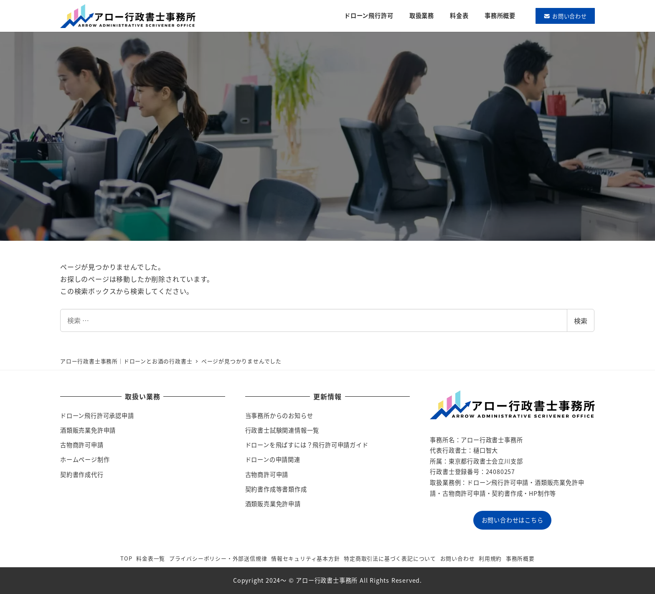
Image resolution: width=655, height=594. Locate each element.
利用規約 (490, 558)
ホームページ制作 (84, 459)
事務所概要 (520, 558)
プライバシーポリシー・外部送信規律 (218, 558)
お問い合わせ (565, 16)
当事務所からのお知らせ (279, 415)
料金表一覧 (150, 558)
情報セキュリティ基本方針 (305, 558)
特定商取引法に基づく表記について (390, 558)
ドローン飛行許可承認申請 (97, 415)
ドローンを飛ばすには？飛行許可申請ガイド (306, 445)
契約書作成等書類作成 (276, 489)
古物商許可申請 (82, 445)
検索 (580, 321)
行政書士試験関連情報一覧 (282, 430)
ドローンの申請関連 (272, 459)
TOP (126, 558)
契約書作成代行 (82, 474)
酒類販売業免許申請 (88, 430)
